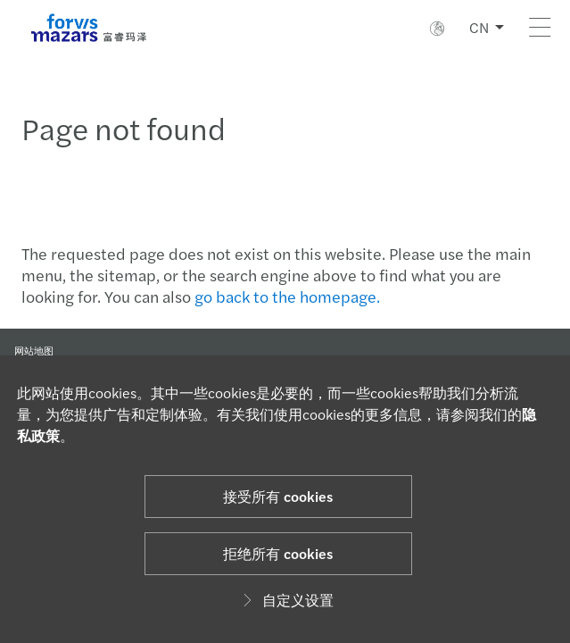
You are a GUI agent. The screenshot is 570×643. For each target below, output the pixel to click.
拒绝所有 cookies (278, 553)
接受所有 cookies (278, 496)
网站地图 (34, 350)
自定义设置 (285, 599)
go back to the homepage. (287, 296)
